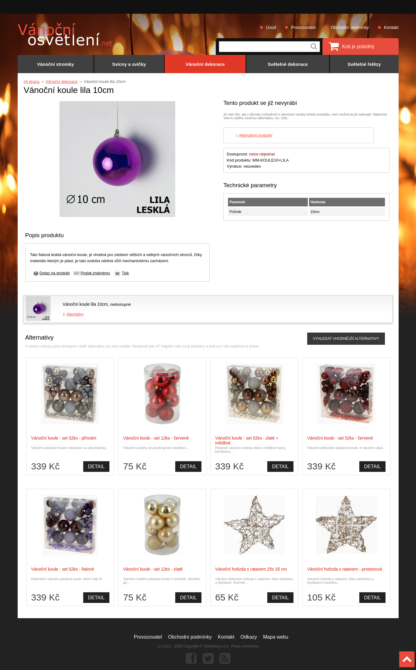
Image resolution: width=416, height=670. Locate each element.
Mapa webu (275, 637)
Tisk (125, 273)
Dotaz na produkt (55, 273)
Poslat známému (95, 273)
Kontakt (391, 27)
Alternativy (75, 314)
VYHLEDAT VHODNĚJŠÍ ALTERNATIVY (346, 339)
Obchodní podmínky (350, 27)
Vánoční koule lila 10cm (85, 304)
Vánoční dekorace (62, 81)
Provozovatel (303, 27)
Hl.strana (32, 81)
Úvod (271, 27)
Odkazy (248, 637)
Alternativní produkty (255, 135)
